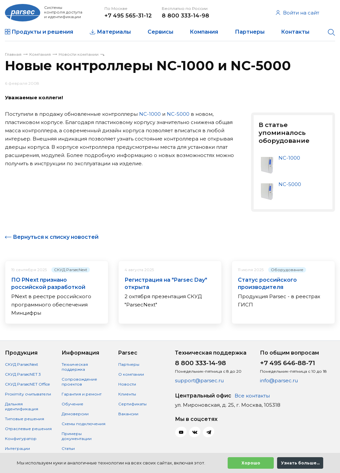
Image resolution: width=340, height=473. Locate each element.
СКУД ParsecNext (70, 269)
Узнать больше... (300, 462)
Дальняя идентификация (21, 406)
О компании (131, 374)
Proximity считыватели (28, 394)
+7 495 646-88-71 (287, 363)
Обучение (72, 403)
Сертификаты (132, 403)
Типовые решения (24, 418)
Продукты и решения (42, 32)
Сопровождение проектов (79, 382)
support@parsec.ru (199, 380)
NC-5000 (178, 114)
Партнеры (250, 32)
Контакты (295, 32)
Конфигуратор (21, 438)
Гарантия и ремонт (81, 394)
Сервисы (160, 32)
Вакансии (128, 413)
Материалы (114, 32)
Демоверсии (75, 413)
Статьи (68, 448)
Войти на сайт (297, 13)
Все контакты (252, 396)
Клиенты (127, 394)
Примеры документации (77, 436)
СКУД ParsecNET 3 (23, 374)
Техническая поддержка (75, 367)
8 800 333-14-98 (185, 15)
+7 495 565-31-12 (128, 15)
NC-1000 (150, 114)
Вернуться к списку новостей (56, 237)
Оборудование (287, 269)
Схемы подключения (83, 423)
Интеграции (17, 448)
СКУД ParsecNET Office (27, 384)
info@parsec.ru (279, 380)
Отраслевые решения (28, 428)
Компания (204, 32)
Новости (127, 384)
